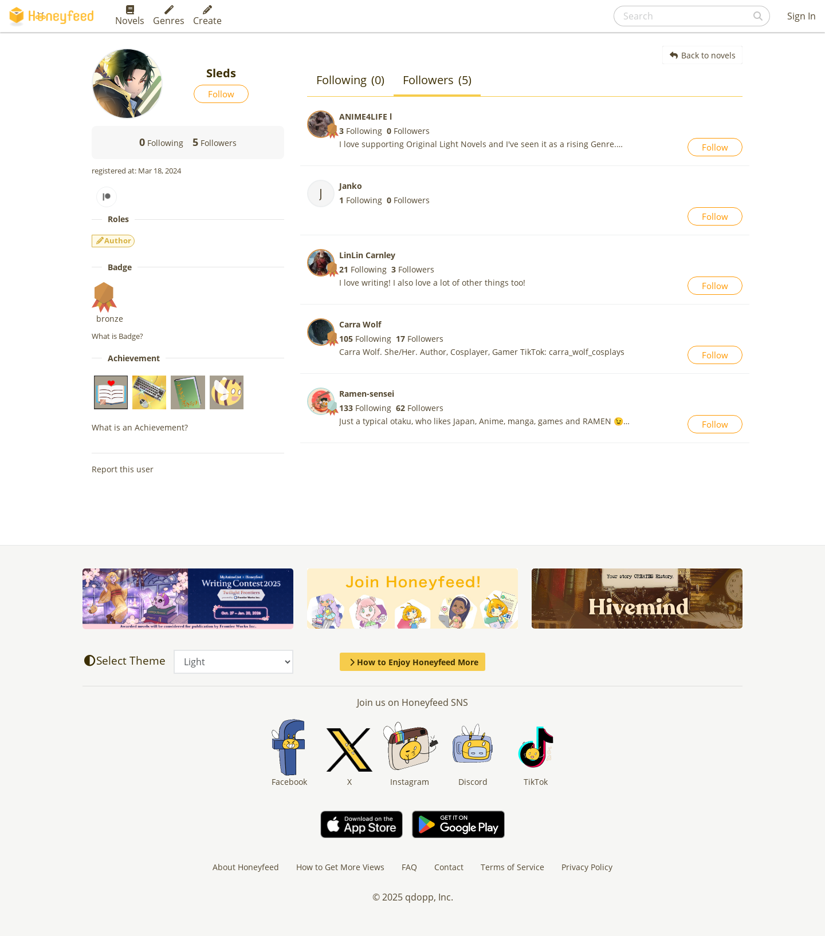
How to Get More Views (340, 867)
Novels (129, 16)
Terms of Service (512, 867)
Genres (168, 16)
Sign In (801, 16)
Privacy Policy (586, 867)
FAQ (409, 867)
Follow (221, 94)
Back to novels (702, 55)
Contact (448, 867)
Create (207, 16)
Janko (350, 185)
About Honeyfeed (246, 867)
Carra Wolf (360, 324)
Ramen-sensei (366, 393)
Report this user (123, 469)
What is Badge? (117, 336)
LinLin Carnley (367, 255)
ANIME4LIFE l (365, 116)
